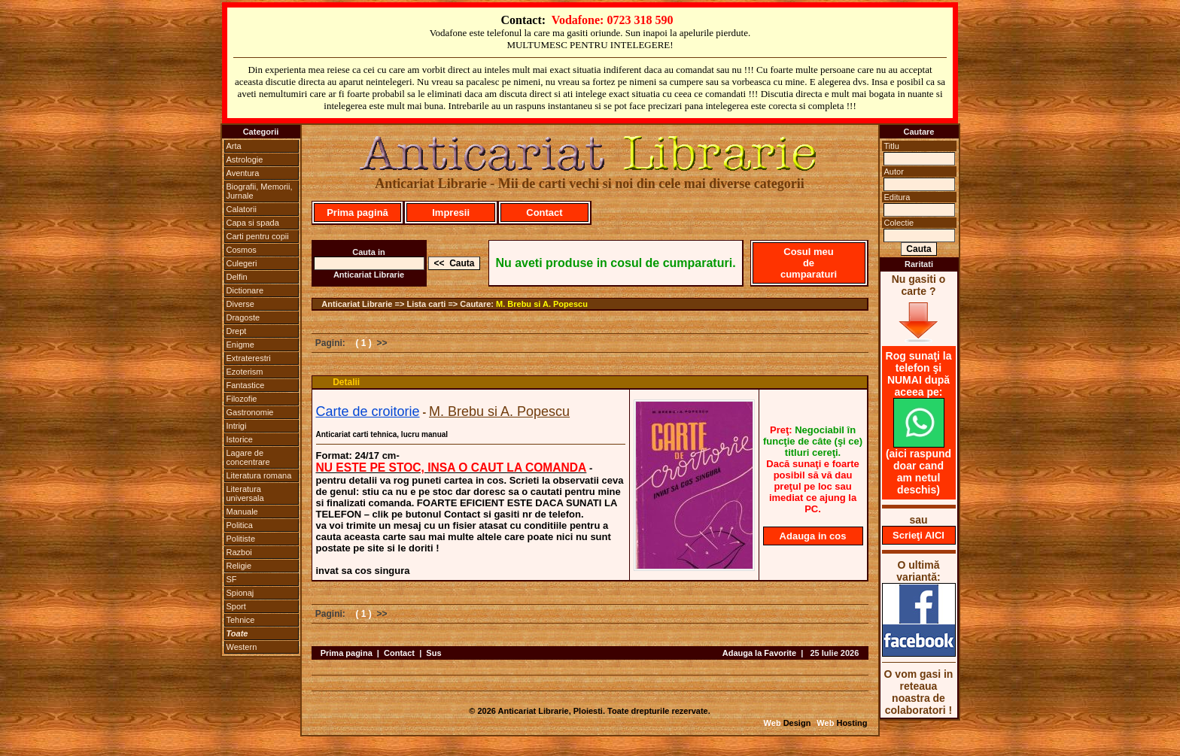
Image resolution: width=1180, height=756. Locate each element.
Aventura (243, 173)
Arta (234, 145)
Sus (433, 652)
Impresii (451, 212)
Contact (544, 212)
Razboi (239, 552)
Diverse (240, 303)
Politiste (241, 538)
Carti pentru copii (258, 236)
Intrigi (237, 425)
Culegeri (242, 263)
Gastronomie (250, 412)
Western (242, 646)
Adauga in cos (813, 536)
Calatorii (242, 209)
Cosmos (242, 249)
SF (232, 579)
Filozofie (242, 398)
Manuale (242, 511)
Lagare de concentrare (248, 457)
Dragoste (243, 317)
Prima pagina (347, 652)
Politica (240, 525)
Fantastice (246, 385)
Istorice (240, 439)
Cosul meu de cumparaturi (808, 263)
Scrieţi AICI (918, 535)
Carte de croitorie (368, 411)
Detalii (346, 382)
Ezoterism (245, 371)
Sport (236, 606)
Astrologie (245, 159)
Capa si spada (253, 222)
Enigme (240, 344)
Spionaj (240, 592)
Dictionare (245, 290)
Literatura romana (259, 475)
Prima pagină (357, 212)
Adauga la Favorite (759, 652)
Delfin (237, 276)
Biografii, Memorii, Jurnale (260, 191)
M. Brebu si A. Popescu (542, 303)
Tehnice (241, 619)
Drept (237, 330)
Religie (239, 565)
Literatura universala (245, 493)
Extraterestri (249, 358)
